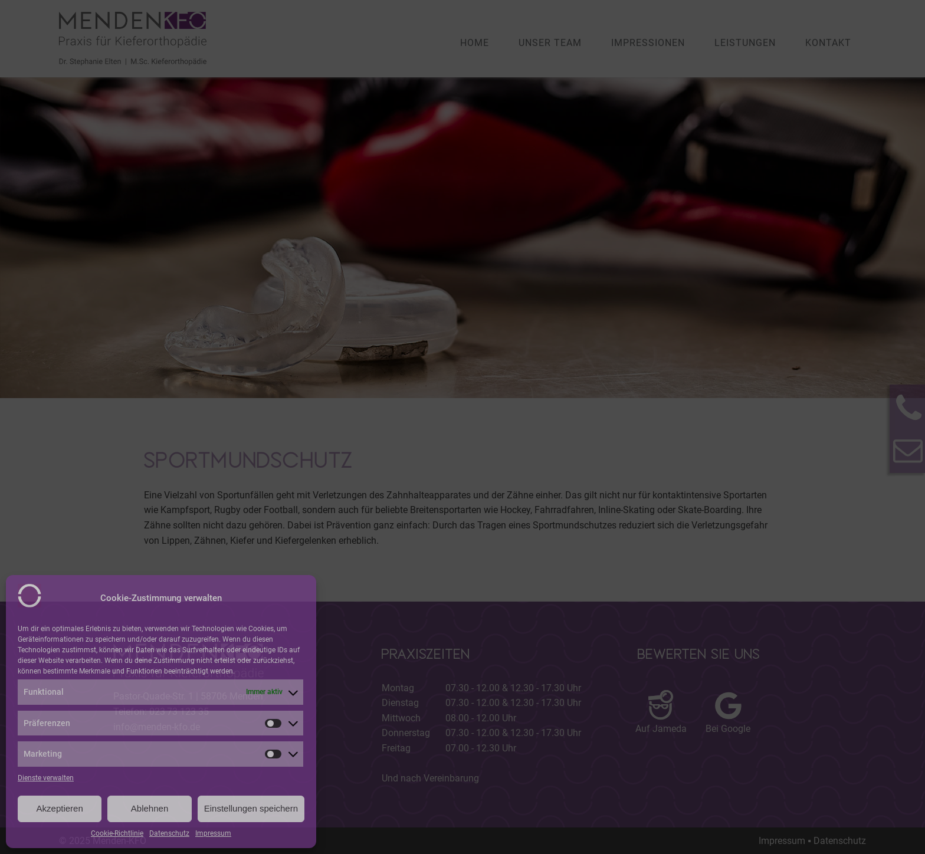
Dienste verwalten (46, 778)
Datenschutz (169, 833)
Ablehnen (149, 808)
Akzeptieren (60, 808)
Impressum (213, 833)
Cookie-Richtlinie (117, 833)
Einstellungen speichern (251, 808)
